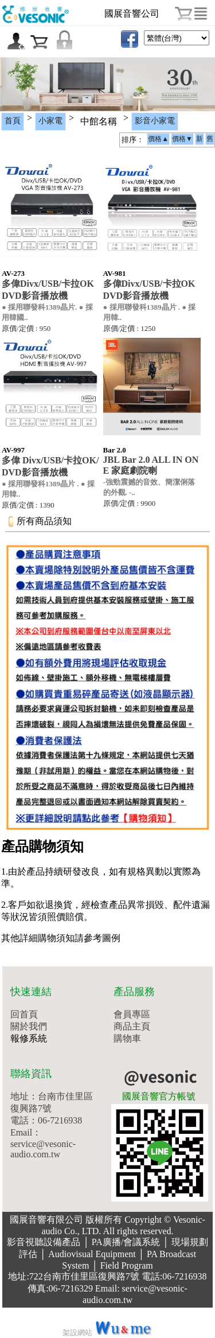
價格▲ (158, 139)
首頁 (13, 120)
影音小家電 (155, 120)
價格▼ (182, 139)
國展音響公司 (131, 13)
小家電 (50, 120)
